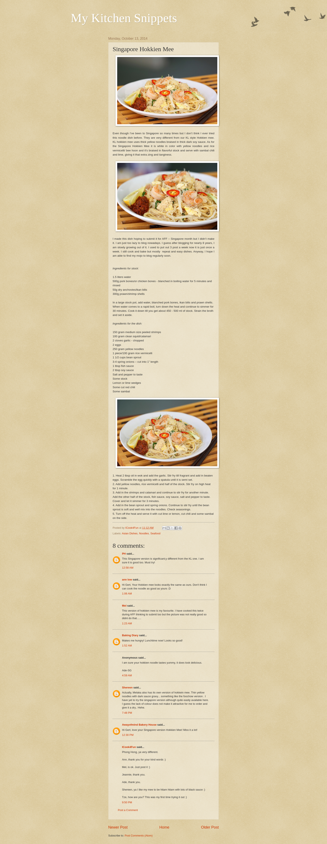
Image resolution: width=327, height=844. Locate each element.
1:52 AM (127, 645)
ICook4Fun (129, 747)
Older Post (210, 827)
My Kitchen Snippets (124, 18)
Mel (124, 605)
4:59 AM (127, 675)
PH (124, 553)
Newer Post (118, 827)
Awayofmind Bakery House (139, 724)
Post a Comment (128, 810)
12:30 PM (127, 734)
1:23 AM (127, 623)
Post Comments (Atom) (139, 835)
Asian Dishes (129, 533)
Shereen (127, 687)
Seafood (155, 533)
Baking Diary (130, 635)
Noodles (144, 533)
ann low (127, 579)
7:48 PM (127, 712)
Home (164, 827)
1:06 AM (127, 593)
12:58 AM (127, 567)
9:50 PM (127, 802)
